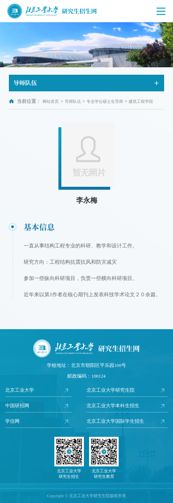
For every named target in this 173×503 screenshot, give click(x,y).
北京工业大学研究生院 (110, 390)
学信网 (12, 421)
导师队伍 (73, 101)
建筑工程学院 (141, 101)
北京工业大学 (19, 390)
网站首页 (51, 101)
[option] (86, 44)
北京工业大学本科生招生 (112, 405)
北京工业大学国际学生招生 (115, 421)
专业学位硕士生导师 (104, 101)
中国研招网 (17, 405)
